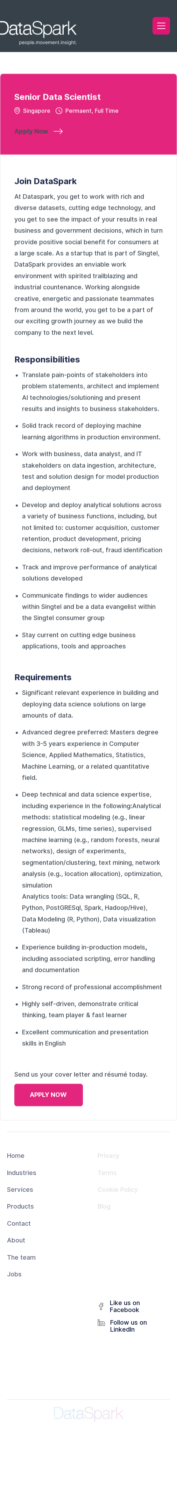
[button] (161, 25)
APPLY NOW (48, 1097)
